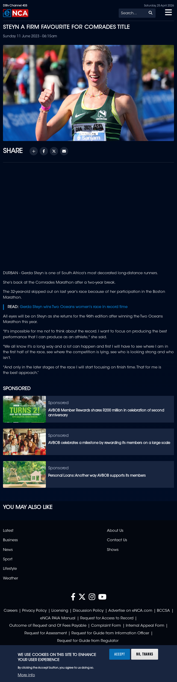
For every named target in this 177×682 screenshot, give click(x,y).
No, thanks (144, 654)
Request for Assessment (45, 633)
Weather (10, 578)
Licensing (59, 611)
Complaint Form (106, 626)
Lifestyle (10, 569)
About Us (115, 531)
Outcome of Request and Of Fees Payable (47, 626)
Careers (11, 611)
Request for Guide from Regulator (87, 641)
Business (10, 540)
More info (26, 675)
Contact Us (117, 540)
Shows (112, 550)
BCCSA (163, 611)
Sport (7, 559)
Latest (8, 531)
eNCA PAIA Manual (57, 618)
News (8, 550)
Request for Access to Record (106, 618)
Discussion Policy (88, 611)
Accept (119, 654)
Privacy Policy (34, 611)
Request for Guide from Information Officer (110, 633)
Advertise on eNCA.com (130, 611)
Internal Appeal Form (145, 626)
